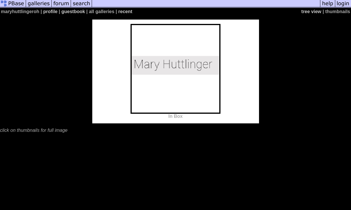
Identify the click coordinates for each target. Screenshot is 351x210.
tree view (311, 11)
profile (50, 11)
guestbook (73, 11)
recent (125, 11)
